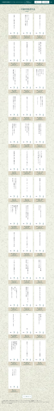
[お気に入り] (10, 33)
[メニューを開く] (51, 2)
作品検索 (32, 400)
